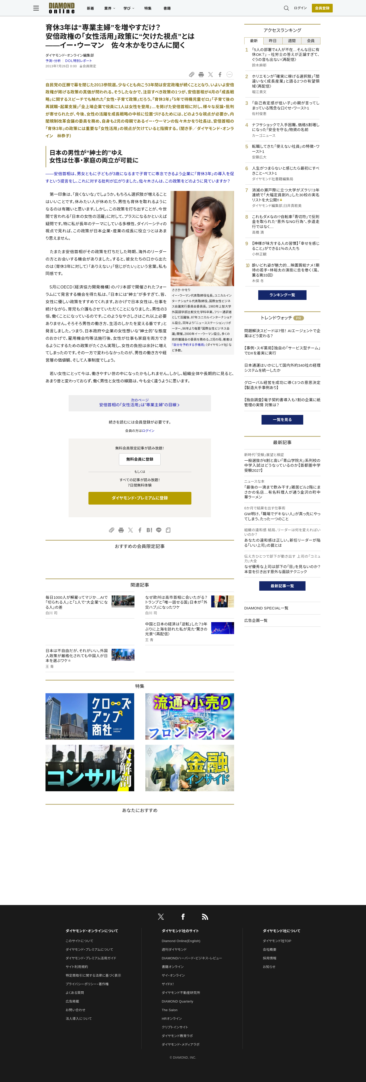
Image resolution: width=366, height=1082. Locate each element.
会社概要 (269, 949)
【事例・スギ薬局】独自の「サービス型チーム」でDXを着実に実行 (282, 350)
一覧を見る (282, 419)
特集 (160, 9)
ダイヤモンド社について (281, 931)
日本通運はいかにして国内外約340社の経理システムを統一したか (282, 368)
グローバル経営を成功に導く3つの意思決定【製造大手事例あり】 (282, 385)
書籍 (179, 9)
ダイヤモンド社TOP (277, 941)
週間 (292, 41)
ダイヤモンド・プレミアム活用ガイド (91, 958)
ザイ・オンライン (173, 975)
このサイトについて (79, 941)
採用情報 (269, 958)
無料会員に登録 (140, 459)
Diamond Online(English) (181, 941)
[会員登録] (310, 9)
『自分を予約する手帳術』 (189, 345)
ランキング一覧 (282, 295)
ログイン (288, 8)
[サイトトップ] (69, 8)
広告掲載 (72, 1001)
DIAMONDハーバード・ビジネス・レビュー (192, 958)
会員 (311, 41)
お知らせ (269, 967)
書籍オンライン (173, 967)
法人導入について (79, 1019)
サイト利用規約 (77, 967)
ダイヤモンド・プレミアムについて (89, 949)
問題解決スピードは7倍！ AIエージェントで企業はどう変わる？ (282, 333)
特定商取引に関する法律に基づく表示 (93, 975)
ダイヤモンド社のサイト (180, 931)
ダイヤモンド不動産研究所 (181, 993)
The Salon (170, 1010)
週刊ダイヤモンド (174, 949)
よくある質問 (75, 993)
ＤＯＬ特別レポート (78, 61)
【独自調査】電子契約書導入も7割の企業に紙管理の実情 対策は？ (282, 402)
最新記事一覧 (282, 586)
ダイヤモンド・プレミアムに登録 (140, 498)
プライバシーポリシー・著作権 (87, 984)
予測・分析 (53, 61)
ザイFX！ (168, 984)
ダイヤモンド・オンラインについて (92, 931)
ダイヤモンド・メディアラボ (181, 1044)
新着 (102, 9)
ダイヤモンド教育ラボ (177, 1036)
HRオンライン (172, 1019)
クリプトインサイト (175, 1027)
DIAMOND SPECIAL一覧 (266, 608)
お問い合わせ (75, 1010)
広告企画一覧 (256, 620)
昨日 (273, 41)
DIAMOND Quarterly (177, 1001)
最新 (254, 41)
